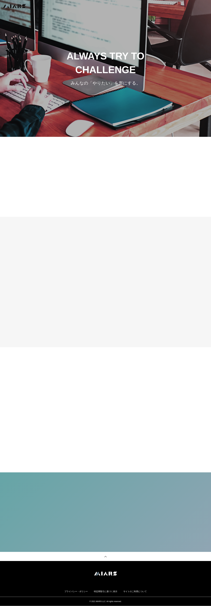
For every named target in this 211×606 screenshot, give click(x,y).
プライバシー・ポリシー (76, 591)
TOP (142, 6)
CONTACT (202, 6)
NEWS (169, 6)
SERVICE (156, 6)
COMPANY (185, 6)
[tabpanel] (105, 68)
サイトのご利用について (135, 591)
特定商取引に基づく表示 (105, 591)
